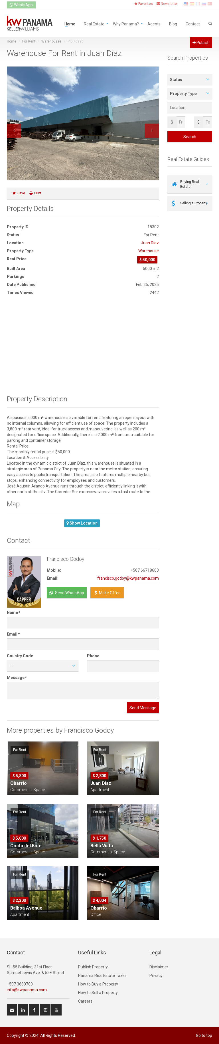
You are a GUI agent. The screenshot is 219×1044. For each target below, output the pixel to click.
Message (16, 677)
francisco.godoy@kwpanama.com (128, 578)
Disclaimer (158, 967)
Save (19, 193)
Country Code (20, 656)
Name (13, 612)
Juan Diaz (150, 243)
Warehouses (51, 41)
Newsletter (167, 4)
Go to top (204, 1035)
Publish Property (93, 967)
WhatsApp (21, 5)
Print (35, 193)
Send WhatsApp (66, 592)
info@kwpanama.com (27, 989)
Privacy (156, 975)
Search (189, 136)
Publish (201, 42)
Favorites (143, 4)
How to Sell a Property (98, 992)
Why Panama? (126, 23)
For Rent (28, 41)
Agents (154, 23)
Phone (93, 656)
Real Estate (94, 23)
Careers (85, 1001)
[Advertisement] (83, 345)
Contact (193, 23)
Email (13, 634)
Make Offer (107, 592)
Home (69, 23)
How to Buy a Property (98, 984)
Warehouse (148, 251)
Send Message (142, 708)
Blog (173, 23)
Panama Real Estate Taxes (102, 975)
